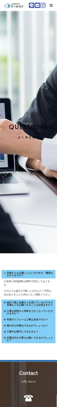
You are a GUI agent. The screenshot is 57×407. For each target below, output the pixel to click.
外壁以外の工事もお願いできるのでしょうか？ (30, 339)
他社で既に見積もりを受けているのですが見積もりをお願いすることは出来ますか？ (30, 303)
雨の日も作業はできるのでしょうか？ (27, 325)
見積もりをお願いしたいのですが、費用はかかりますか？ (30, 274)
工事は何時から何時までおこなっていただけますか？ (30, 312)
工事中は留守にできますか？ (22, 331)
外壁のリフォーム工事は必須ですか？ (27, 319)
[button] (51, 5)
